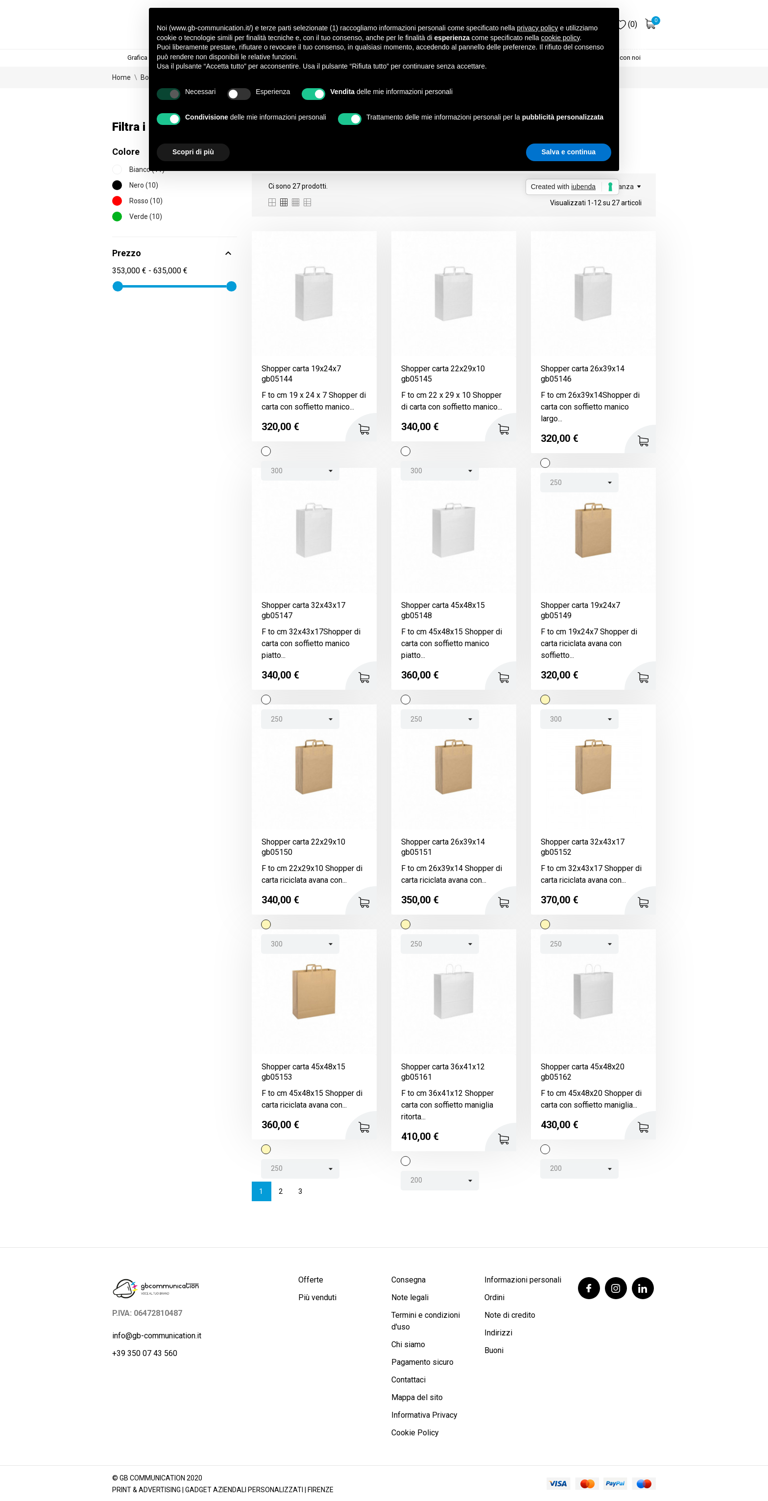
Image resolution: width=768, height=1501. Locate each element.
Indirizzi (498, 1332)
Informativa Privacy (424, 1415)
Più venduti (317, 1297)
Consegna (408, 1279)
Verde (145, 216)
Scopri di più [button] (193, 152)
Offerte (310, 1279)
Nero (143, 185)
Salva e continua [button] (569, 152)
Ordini (494, 1297)
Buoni (494, 1350)
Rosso (146, 201)
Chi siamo (408, 1344)
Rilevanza (622, 187)
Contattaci (408, 1379)
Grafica (137, 57)
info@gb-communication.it (156, 1335)
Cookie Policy (415, 1432)
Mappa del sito (417, 1397)
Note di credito (509, 1315)
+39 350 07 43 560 (144, 1353)
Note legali (410, 1297)
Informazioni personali (522, 1279)
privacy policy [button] (537, 28)
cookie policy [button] (560, 38)
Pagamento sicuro (422, 1362)
